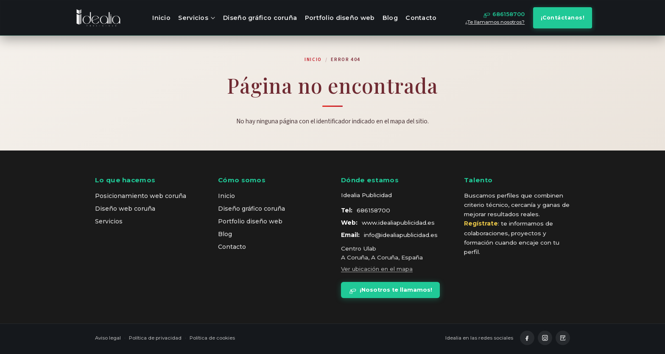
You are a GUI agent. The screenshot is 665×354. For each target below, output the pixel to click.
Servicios (196, 18)
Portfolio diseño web (340, 18)
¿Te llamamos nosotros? (495, 22)
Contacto (420, 18)
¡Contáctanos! (563, 17)
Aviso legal (108, 338)
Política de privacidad (155, 338)
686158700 (373, 210)
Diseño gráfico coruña (260, 18)
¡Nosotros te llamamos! (390, 290)
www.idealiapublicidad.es (398, 222)
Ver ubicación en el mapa (377, 268)
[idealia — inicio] (98, 18)
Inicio (161, 18)
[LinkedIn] (563, 338)
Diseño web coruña (125, 208)
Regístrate (481, 223)
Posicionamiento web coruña (140, 196)
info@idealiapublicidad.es (401, 234)
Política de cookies (212, 338)
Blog (390, 18)
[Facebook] (527, 338)
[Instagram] (545, 338)
